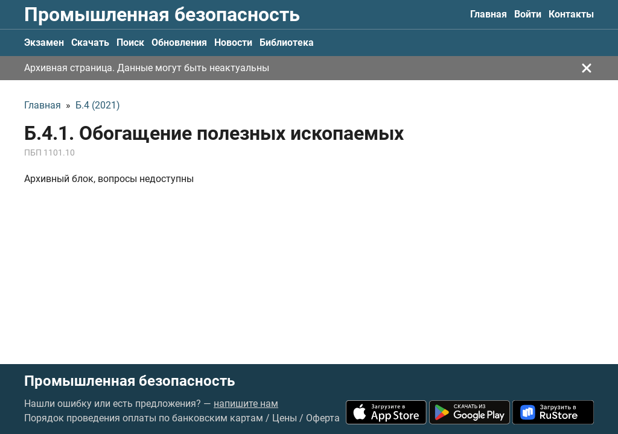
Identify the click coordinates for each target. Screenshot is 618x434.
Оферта (323, 418)
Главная (488, 14)
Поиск (130, 42)
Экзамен (44, 42)
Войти (527, 14)
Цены (284, 418)
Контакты (571, 14)
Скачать (90, 42)
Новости (233, 42)
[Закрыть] (586, 68)
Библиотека (287, 42)
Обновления (179, 42)
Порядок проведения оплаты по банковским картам (143, 418)
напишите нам (246, 403)
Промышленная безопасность (162, 14)
